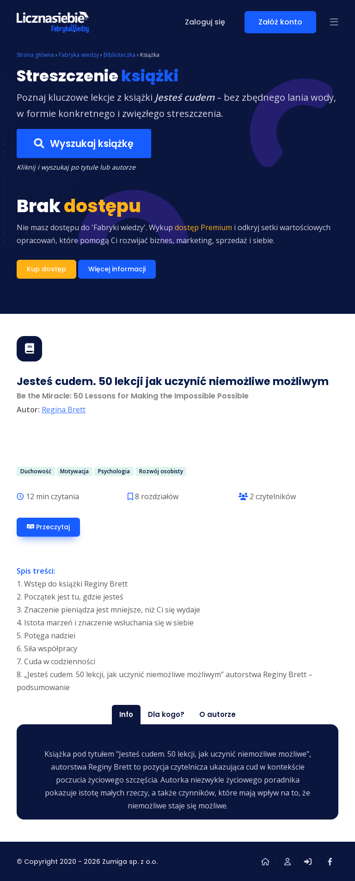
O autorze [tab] (217, 714)
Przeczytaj (48, 527)
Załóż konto (280, 22)
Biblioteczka (119, 55)
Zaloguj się (205, 22)
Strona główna (35, 55)
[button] (334, 22)
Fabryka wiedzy (79, 55)
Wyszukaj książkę (84, 143)
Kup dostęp (46, 269)
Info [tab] (126, 714)
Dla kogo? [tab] (166, 714)
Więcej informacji (117, 269)
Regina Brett (64, 409)
